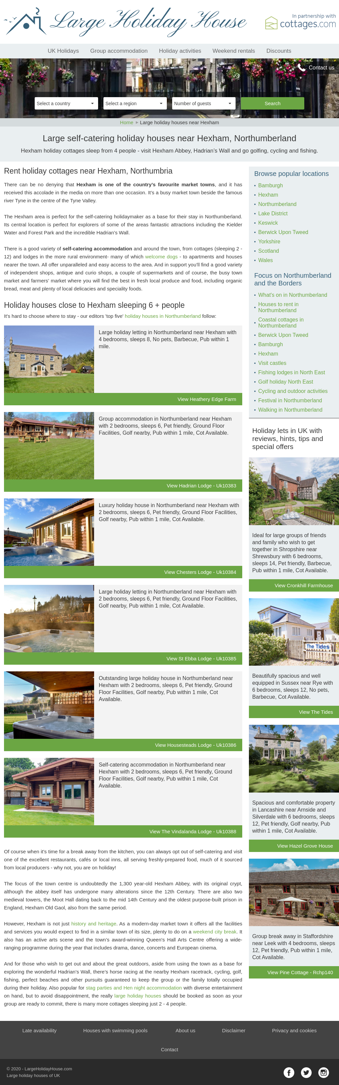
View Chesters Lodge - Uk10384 (200, 572)
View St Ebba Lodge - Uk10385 (201, 658)
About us (185, 1030)
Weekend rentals (234, 51)
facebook (289, 1072)
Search (273, 103)
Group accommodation (119, 51)
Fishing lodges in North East (291, 372)
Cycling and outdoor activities (293, 391)
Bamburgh (270, 185)
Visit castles (272, 363)
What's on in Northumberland (292, 295)
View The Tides (316, 712)
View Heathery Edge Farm (207, 399)
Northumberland (277, 204)
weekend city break (215, 931)
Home (126, 122)
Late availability (39, 1030)
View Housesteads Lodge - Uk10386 (195, 745)
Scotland (268, 251)
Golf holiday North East (285, 382)
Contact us (321, 67)
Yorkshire (269, 241)
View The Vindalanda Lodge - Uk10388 (192, 831)
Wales (265, 260)
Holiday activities (180, 51)
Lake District (273, 213)
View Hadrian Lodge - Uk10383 (201, 485)
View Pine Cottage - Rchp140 (300, 972)
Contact (169, 1049)
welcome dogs (161, 256)
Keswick (268, 223)
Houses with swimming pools (115, 1030)
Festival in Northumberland (290, 400)
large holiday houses (137, 996)
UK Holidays (63, 51)
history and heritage (93, 923)
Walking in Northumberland (290, 410)
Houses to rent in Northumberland (278, 307)
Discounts (278, 51)
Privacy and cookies (294, 1030)
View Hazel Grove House (305, 846)
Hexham (268, 195)
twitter (306, 1072)
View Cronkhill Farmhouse (304, 585)
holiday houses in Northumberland (163, 316)
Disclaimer (234, 1030)
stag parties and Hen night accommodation (134, 988)
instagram (323, 1072)
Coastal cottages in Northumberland (281, 323)
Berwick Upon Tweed (283, 232)
